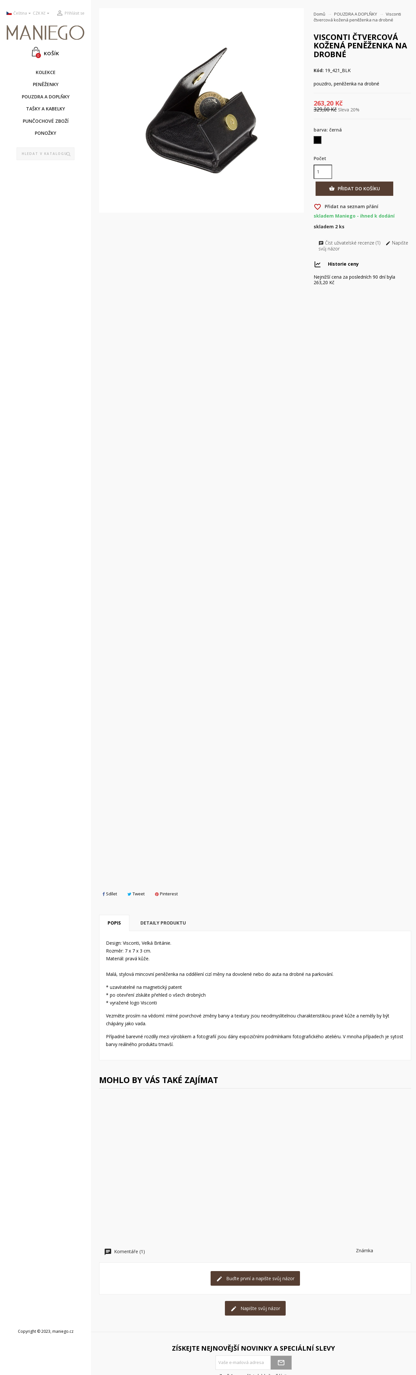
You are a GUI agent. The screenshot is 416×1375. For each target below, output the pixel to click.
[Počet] (323, 172)
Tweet (136, 894)
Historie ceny (343, 264)
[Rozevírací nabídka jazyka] (17, 13)
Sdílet (109, 894)
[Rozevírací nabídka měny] (42, 13)
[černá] (318, 141)
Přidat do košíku (354, 188)
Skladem (324, 227)
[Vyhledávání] (46, 153)
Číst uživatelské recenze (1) (350, 243)
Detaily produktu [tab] (163, 923)
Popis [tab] (114, 923)
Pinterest (166, 894)
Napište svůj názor (255, 1308)
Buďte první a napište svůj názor (255, 1278)
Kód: (319, 70)
